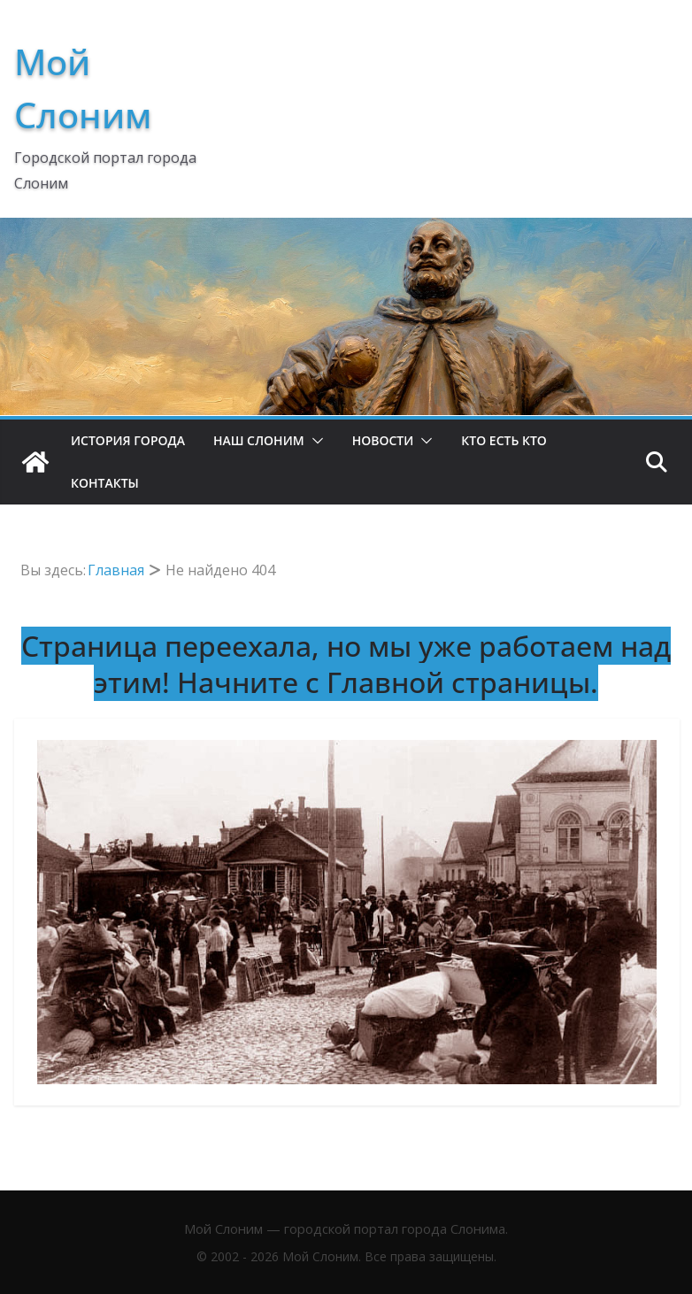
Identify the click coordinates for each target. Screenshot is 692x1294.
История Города (128, 440)
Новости (383, 440)
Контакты (105, 482)
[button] (314, 440)
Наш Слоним (258, 440)
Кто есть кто (504, 440)
